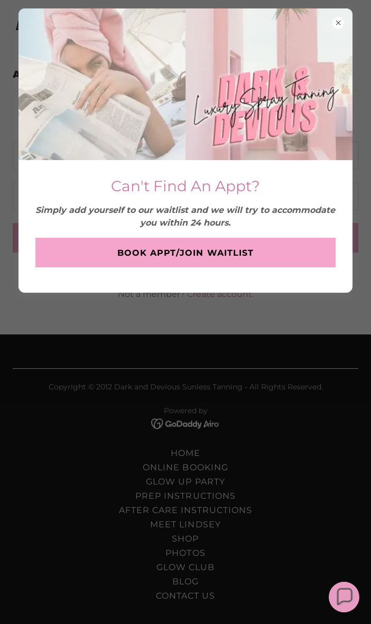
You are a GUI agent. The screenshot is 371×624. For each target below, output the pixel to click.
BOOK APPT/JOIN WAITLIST (185, 253)
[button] (344, 597)
